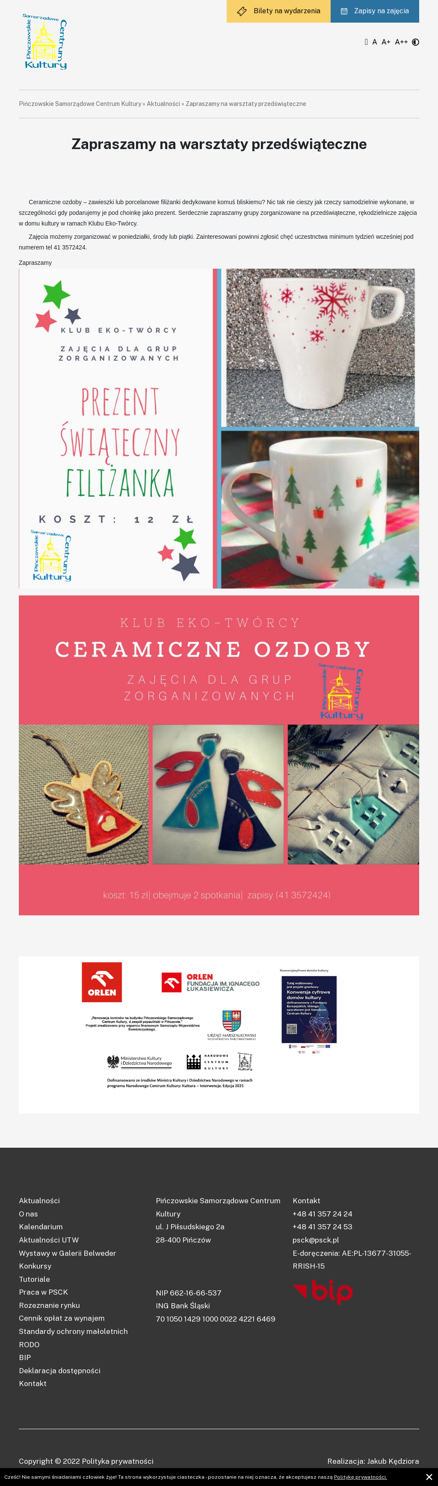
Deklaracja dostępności (60, 1370)
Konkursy (35, 1266)
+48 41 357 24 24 (322, 1214)
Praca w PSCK (43, 1292)
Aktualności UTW (49, 1240)
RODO (29, 1344)
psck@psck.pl (316, 1240)
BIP (25, 1357)
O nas (28, 1214)
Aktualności (163, 103)
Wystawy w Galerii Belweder (67, 1253)
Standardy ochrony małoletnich (73, 1331)
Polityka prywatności (118, 1461)
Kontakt (33, 1383)
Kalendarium (41, 1226)
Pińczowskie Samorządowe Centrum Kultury (80, 103)
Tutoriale (34, 1279)
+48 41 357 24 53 (322, 1226)
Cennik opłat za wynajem (62, 1318)
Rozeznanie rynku (49, 1305)
